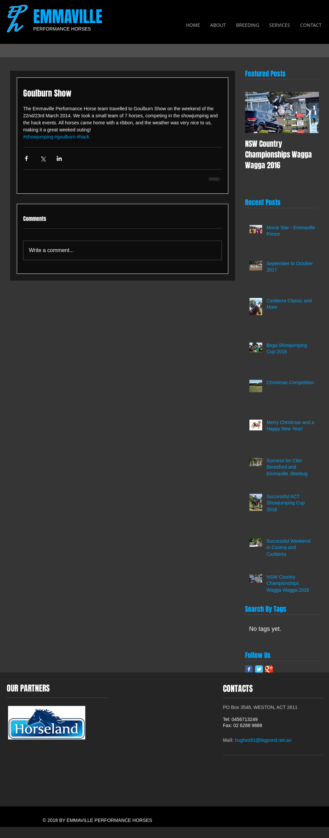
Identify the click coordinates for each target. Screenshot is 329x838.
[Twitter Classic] (259, 669)
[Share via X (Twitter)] (43, 158)
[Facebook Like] (311, 749)
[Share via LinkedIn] (59, 158)
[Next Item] (308, 112)
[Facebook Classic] (249, 669)
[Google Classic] (269, 669)
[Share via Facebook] (26, 158)
